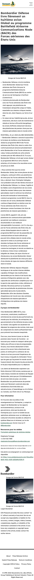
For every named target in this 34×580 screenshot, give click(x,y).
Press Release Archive (20, 556)
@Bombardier (5, 425)
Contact (17, 568)
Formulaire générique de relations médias (15, 432)
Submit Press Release (9, 560)
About (8, 556)
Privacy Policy (26, 564)
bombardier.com (6, 423)
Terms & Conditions (25, 560)
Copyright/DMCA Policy (11, 564)
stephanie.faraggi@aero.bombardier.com (15, 441)
